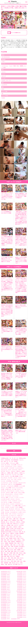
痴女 (16, 548)
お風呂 (2, 474)
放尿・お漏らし (17, 539)
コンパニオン (15, 481)
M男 (5, 461)
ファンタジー (8, 505)
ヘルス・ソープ (4, 508)
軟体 (5, 67)
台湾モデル (3, 523)
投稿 (2, 539)
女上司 (21, 523)
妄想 (22, 528)
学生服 (16, 533)
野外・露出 (13, 561)
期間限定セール (19, 541)
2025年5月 (19, 576)
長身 (18, 561)
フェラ (11, 65)
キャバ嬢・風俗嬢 (14, 476)
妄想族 (2, 530)
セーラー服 (22, 486)
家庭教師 (21, 533)
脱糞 (19, 554)
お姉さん (18, 471)
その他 (2, 489)
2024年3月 (19, 587)
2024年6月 (3, 586)
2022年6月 (3, 605)
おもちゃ (13, 471)
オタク (19, 469)
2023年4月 (3, 597)
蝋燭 (8, 556)
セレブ (13, 487)
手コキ (21, 538)
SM (12, 461)
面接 (24, 561)
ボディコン (17, 508)
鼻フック (20, 564)
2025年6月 (3, 576)
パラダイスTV (16, 502)
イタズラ (19, 466)
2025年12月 (4, 571)
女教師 (7, 528)
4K (17, 458)
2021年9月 (19, 612)
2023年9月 (19, 592)
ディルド (3, 492)
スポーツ (10, 484)
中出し (10, 518)
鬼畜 (6, 564)
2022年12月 (4, 600)
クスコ (19, 477)
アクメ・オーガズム (5, 464)
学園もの (12, 533)
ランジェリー (20, 513)
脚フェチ (15, 554)
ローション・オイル (16, 517)
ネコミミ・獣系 (4, 497)
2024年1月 (19, 589)
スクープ (4, 76)
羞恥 (25, 553)
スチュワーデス (22, 482)
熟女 (9, 546)
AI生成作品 (7, 459)
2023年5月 (19, 595)
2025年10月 (4, 573)
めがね (2, 513)
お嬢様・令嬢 (10, 472)
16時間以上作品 (4, 458)
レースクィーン (12, 515)
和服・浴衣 (9, 523)
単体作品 (3, 522)
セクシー (3, 487)
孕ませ (7, 533)
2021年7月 (19, 614)
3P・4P (13, 458)
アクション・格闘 (14, 463)
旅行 (2, 541)
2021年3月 (19, 617)
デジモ (15, 492)
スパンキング (4, 484)
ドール (2, 494)
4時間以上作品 (22, 458)
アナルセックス (8, 466)
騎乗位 (2, 564)
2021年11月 (19, 610)
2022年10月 (4, 602)
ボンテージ (12, 510)
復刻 (7, 538)
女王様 (11, 528)
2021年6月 (3, 615)
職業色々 (6, 554)
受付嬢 (23, 522)
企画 (2, 520)
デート (22, 490)
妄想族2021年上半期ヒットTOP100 (13, 530)
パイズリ (13, 499)
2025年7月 (19, 574)
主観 (14, 518)
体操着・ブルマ (7, 520)
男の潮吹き (21, 546)
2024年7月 (19, 584)
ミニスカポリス (13, 512)
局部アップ (3, 536)
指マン (11, 539)
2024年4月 (3, 587)
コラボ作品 (8, 481)
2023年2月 (3, 599)
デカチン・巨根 (9, 492)
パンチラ (12, 504)
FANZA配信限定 (14, 459)
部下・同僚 (18, 559)
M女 (2, 461)
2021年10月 (4, 612)
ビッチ (2, 505)
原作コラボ (12, 522)
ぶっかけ (12, 507)
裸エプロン (12, 556)
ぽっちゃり (11, 508)
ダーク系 (14, 489)
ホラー (2, 510)
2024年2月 (3, 589)
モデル (6, 513)
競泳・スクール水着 (19, 551)
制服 (15, 65)
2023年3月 (19, 597)
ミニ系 (19, 512)
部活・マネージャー (5, 561)
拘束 (5, 539)
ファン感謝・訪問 (16, 505)
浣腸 (11, 544)
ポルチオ (7, 510)
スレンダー (3, 486)
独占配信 (16, 546)
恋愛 (18, 538)
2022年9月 (19, 602)
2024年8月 (3, 584)
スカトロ (15, 482)
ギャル (20, 476)
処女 (18, 520)
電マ (21, 561)
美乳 (17, 553)
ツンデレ (17, 490)
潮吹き (5, 546)
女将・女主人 (9, 526)
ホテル (22, 508)
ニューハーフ (15, 495)
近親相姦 (9, 559)
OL (7, 461)
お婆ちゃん (3, 472)
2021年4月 (3, 617)
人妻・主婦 (22, 518)
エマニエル (14, 469)
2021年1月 (13, 618)
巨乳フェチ (12, 536)
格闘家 (6, 543)
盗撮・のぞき (10, 549)
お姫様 (23, 471)
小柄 (15, 535)
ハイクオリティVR (5, 499)
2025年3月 (19, 578)
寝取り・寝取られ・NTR (7, 535)
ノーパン (11, 497)
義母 (2, 554)
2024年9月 (19, 582)
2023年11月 (19, 591)
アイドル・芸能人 (5, 463)
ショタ (10, 482)
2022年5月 (19, 605)
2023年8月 (3, 594)
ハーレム (21, 497)
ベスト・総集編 (18, 507)
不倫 (7, 518)
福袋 (6, 551)
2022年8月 (3, 604)
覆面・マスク (4, 558)
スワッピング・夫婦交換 (12, 486)
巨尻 (17, 536)
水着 (18, 543)
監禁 (15, 549)
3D (10, 458)
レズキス (3, 517)
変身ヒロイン (16, 523)
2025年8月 (3, 574)
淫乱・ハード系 (16, 544)
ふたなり (7, 507)
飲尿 (21, 562)
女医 (12, 525)
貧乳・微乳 (13, 558)
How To (21, 459)
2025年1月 (19, 579)
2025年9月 (19, 573)
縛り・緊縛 (9, 553)
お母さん (16, 472)
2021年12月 (4, 610)
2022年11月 (19, 600)
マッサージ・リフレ (21, 510)
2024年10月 (4, 582)
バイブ (9, 500)
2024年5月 (19, 586)
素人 (5, 553)
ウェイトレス (4, 469)
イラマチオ (11, 468)
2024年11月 (19, 581)
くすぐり (15, 477)
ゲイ (12, 479)
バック (19, 500)
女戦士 (19, 526)
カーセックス (8, 474)
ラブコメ (14, 513)
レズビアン (8, 517)
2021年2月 (3, 618)
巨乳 (18, 65)
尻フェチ (19, 535)
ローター (3, 518)
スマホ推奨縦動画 (17, 484)
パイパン (18, 499)
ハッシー (4, 71)
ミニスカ (7, 512)
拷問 (8, 539)
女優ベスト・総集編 (5, 525)
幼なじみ (3, 538)
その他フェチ (8, 489)
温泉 (2, 546)
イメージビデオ (4, 468)
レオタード (19, 515)
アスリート (19, 464)
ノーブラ (16, 497)
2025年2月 (3, 579)
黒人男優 (15, 564)
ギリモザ (10, 477)
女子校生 (3, 526)
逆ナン (13, 559)
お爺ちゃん (22, 472)
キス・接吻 (19, 474)
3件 (2, 93)
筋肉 (2, 553)
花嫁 (22, 554)
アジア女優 (13, 464)
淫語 (22, 544)
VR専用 (15, 461)
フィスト (23, 505)
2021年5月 (19, 615)
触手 (9, 558)
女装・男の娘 (17, 528)
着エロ (2, 551)
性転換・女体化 (12, 538)
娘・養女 (3, 533)
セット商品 (8, 487)
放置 (23, 539)
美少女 (20, 553)
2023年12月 (4, 591)
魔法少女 (10, 564)
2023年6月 (3, 595)
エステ (9, 469)
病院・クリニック (10, 548)
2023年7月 (19, 594)
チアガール (3, 490)
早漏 (9, 541)
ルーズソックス (4, 515)
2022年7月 (19, 604)
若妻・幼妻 (3, 556)
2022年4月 (3, 607)
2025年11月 (19, 571)
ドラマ (20, 494)
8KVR (2, 459)
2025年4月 (3, 578)
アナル (2, 466)
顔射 (2, 562)
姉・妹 (23, 531)
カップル (14, 474)
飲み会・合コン (15, 562)
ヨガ (10, 513)
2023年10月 (4, 592)
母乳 (15, 543)
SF (9, 461)
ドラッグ (16, 494)
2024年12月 (4, 581)
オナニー (8, 471)
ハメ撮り (10, 502)
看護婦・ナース (20, 549)
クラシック (3, 479)
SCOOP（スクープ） (6, 80)
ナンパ (2, 495)
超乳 (18, 558)
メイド (23, 512)
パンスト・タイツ (5, 504)
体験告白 (14, 520)
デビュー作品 (21, 492)
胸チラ (10, 554)
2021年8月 (3, 614)
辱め (5, 559)
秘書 (9, 551)
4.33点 (3, 97)
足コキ (21, 558)
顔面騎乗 (6, 562)
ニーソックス (8, 495)
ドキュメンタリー (9, 494)
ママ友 (2, 512)
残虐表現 (11, 543)
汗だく (22, 543)
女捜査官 (3, 528)
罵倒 (14, 553)
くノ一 (23, 477)
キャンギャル (4, 477)
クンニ (8, 479)
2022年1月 (19, 609)
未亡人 (2, 543)
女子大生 (21, 525)
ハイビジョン (5, 65)
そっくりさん (19, 487)
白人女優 (20, 548)
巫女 (20, 536)
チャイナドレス (10, 490)
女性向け (15, 526)
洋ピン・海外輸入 (5, 544)
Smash (12, 1)
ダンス (18, 489)
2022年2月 (3, 609)
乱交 (17, 518)
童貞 (12, 551)
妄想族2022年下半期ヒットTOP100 (9, 531)
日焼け (5, 541)
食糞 (10, 562)
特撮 (12, 546)
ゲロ (15, 479)
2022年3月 (19, 607)
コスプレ (19, 479)
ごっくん (3, 481)
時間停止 (13, 541)
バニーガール (4, 502)
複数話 (17, 556)
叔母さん (18, 522)
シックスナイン (4, 482)
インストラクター (19, 468)
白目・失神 (3, 549)
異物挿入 (3, 548)
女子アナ (16, 525)
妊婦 (20, 531)
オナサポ (3, 471)
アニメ (14, 466)
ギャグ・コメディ (5, 476)
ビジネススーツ (19, 504)
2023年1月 (19, 599)
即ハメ (7, 522)
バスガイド (14, 500)
